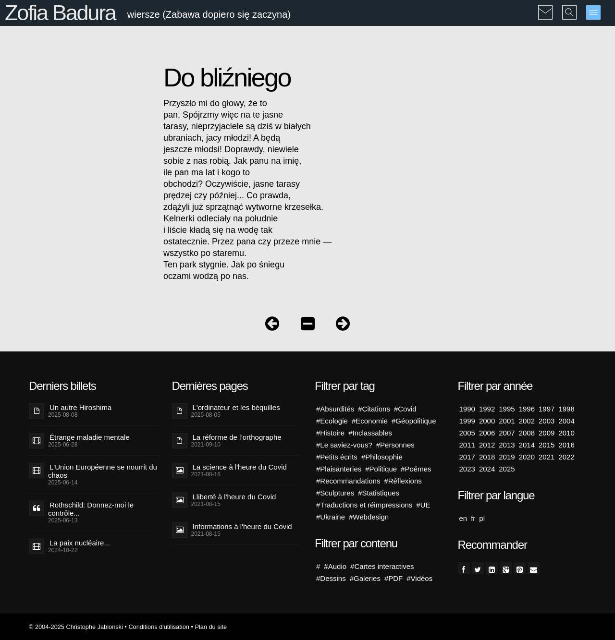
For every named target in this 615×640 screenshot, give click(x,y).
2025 (507, 469)
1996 (527, 409)
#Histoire (330, 433)
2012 (487, 445)
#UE (423, 505)
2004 (566, 421)
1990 (467, 409)
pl (482, 518)
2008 (527, 433)
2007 (507, 433)
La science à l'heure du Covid (240, 467)
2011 (467, 445)
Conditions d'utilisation (158, 626)
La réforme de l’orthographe (237, 437)
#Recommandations (348, 481)
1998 (566, 409)
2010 (566, 433)
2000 (487, 421)
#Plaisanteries (338, 469)
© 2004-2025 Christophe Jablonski (76, 626)
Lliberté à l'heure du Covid (234, 497)
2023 (467, 469)
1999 (467, 421)
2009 (546, 433)
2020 (527, 457)
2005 (467, 433)
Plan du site (211, 626)
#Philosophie (382, 457)
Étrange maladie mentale (89, 437)
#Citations (374, 409)
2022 (566, 457)
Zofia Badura (60, 12)
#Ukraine (330, 517)
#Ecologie (332, 421)
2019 (507, 457)
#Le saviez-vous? (344, 445)
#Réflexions (402, 481)
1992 (487, 409)
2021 (546, 457)
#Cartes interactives (382, 566)
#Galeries (365, 578)
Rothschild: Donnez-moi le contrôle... (91, 509)
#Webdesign (369, 517)
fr (473, 518)
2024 (487, 469)
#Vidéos (419, 578)
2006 (487, 433)
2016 (566, 445)
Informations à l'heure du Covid (242, 526)
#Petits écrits (336, 457)
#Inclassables (370, 433)
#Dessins (331, 578)
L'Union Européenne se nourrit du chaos (102, 471)
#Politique (381, 469)
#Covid (405, 409)
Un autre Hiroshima (80, 407)
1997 (546, 409)
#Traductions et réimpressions (364, 505)
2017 (467, 457)
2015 (546, 445)
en (463, 518)
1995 (507, 409)
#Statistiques (378, 493)
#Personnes (395, 445)
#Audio (335, 566)
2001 (507, 421)
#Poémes (416, 469)
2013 (507, 445)
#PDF (393, 578)
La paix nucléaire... (79, 543)
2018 (487, 457)
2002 (527, 421)
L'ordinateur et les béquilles (236, 407)
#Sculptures (335, 493)
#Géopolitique (414, 421)
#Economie (370, 421)
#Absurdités (335, 409)
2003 (546, 421)
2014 (527, 445)
